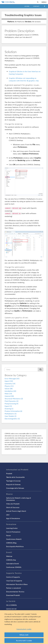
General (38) (9, 396)
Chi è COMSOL (11, 605)
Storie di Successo (12, 507)
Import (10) (9, 381)
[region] (24, 627)
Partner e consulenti (13, 588)
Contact (36, 6)
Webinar (9, 556)
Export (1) (8, 406)
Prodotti (9, 473)
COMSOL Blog (11, 543)
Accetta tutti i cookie (24, 640)
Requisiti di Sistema (13, 484)
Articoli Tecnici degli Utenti (16, 511)
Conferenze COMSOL (13, 567)
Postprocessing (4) (11, 403)
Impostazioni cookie (23, 629)
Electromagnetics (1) (12, 418)
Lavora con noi (11, 609)
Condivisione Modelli (14, 539)
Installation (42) (10, 391)
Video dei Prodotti (13, 504)
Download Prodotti (13, 595)
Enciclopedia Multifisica (15, 546)
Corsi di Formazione (13, 532)
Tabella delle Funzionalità (15, 477)
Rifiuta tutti (24, 635)
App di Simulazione (13, 518)
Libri (8, 515)
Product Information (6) (13, 411)
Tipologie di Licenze (13, 481)
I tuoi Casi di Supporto (14, 581)
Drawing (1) (9, 408)
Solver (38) (9, 388)
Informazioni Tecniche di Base (17, 584)
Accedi (27, 6)
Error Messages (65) (12, 378)
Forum (8, 535)
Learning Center (12, 528)
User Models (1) (10, 416)
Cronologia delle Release (15, 488)
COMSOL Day (11, 560)
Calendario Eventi (12, 564)
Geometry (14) (10, 383)
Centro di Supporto (13, 577)
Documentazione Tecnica (15, 592)
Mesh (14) (8, 393)
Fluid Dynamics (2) (11, 401)
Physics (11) (9, 386)
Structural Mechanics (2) (14, 398)
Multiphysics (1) (10, 413)
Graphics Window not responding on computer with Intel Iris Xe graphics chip (24, 79)
